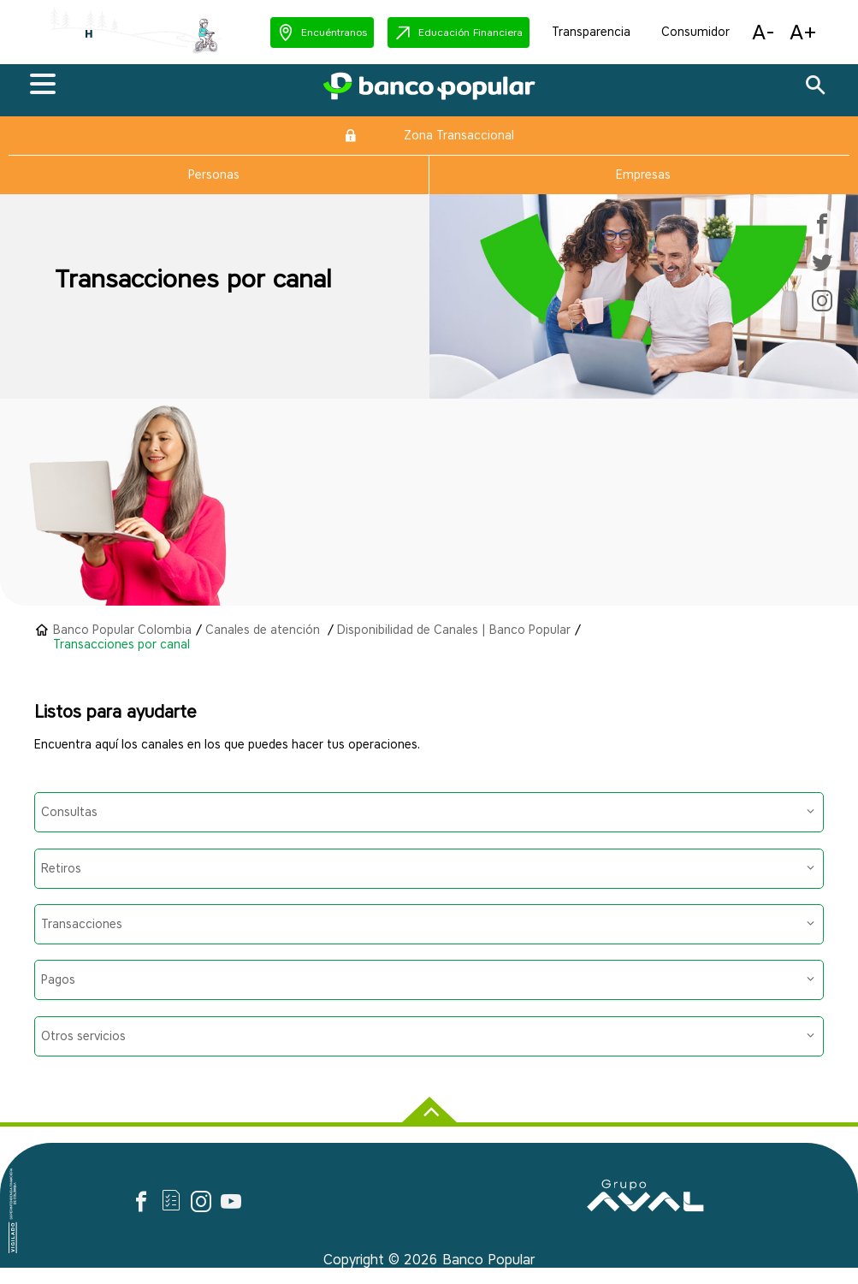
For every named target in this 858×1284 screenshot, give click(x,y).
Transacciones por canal (121, 644)
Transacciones (427, 924)
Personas (214, 175)
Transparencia (591, 32)
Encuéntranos (334, 32)
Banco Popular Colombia (122, 630)
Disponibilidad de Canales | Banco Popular (454, 630)
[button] (322, 32)
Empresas (643, 175)
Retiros (427, 868)
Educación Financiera (470, 32)
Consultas (427, 812)
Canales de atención (264, 630)
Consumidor (695, 32)
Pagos (427, 980)
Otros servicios (427, 1036)
